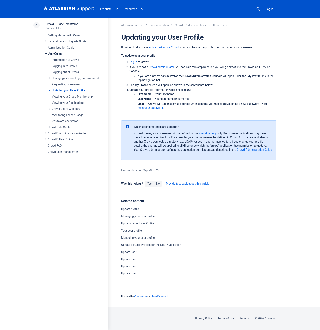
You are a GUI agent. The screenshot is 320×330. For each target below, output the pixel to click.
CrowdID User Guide (60, 139)
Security (244, 318)
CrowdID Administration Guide (67, 133)
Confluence (140, 296)
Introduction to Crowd (65, 59)
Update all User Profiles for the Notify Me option (151, 244)
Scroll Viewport (160, 296)
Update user (128, 252)
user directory (207, 133)
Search (258, 9)
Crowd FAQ (55, 145)
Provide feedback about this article (187, 183)
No (158, 183)
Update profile (130, 209)
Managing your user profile (138, 216)
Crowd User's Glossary (66, 108)
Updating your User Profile (68, 90)
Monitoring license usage (67, 115)
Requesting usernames (66, 84)
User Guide (55, 53)
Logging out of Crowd (65, 72)
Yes (149, 183)
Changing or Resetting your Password (75, 78)
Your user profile (131, 230)
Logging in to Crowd (64, 66)
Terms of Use (226, 318)
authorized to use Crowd (163, 47)
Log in (269, 9)
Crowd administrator (161, 67)
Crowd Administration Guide (254, 149)
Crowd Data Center (59, 127)
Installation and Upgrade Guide (67, 41)
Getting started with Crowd (64, 35)
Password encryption (65, 121)
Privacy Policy (203, 318)
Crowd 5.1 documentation (62, 24)
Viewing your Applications (68, 102)
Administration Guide (61, 47)
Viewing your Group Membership (72, 96)
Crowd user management (63, 151)
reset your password (150, 107)
